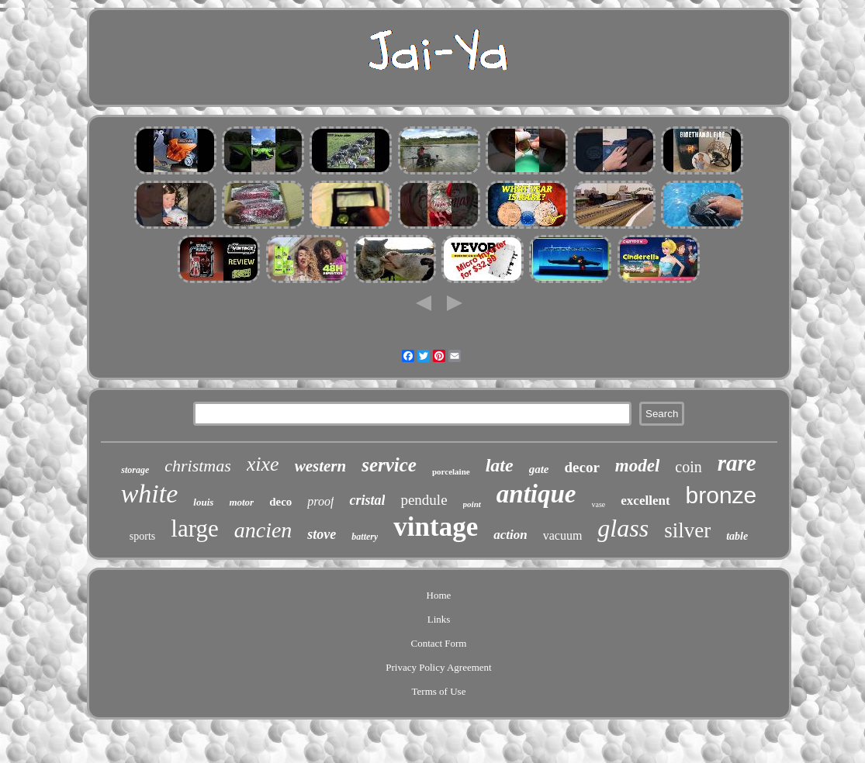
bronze (721, 495)
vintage (435, 527)
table (737, 536)
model (637, 465)
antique (536, 494)
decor (581, 467)
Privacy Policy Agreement (438, 667)
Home (439, 595)
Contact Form (439, 643)
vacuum (563, 535)
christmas (197, 465)
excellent (645, 500)
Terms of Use (439, 691)
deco (280, 501)
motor (241, 502)
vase (599, 504)
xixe (263, 464)
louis (203, 502)
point (472, 504)
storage (135, 469)
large (194, 528)
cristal (367, 500)
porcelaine (451, 471)
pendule (423, 500)
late (500, 465)
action (510, 534)
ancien (263, 530)
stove (321, 534)
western (321, 466)
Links (439, 619)
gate (539, 469)
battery (364, 536)
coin (688, 466)
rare (737, 463)
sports (142, 536)
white (149, 493)
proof (320, 501)
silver (687, 530)
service (389, 464)
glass (623, 528)
